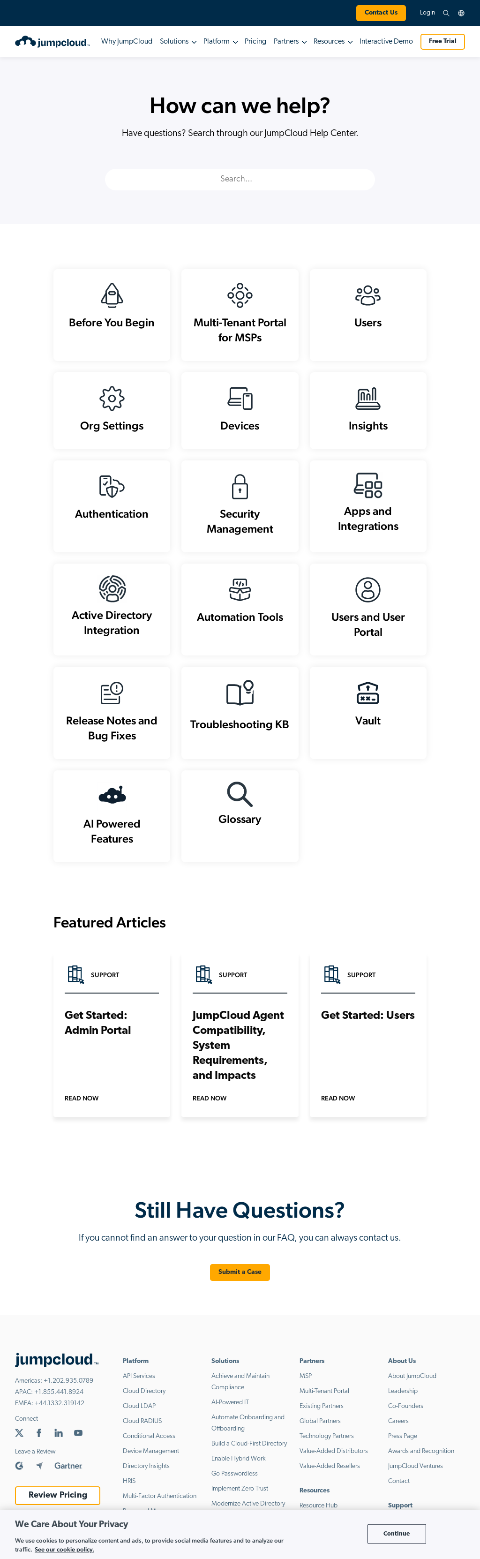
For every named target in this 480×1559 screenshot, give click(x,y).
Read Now (81, 1106)
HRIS (129, 1489)
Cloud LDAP (139, 1414)
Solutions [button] (174, 41)
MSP (306, 1384)
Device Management (151, 1459)
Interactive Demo (386, 41)
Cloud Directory (144, 1399)
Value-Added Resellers (330, 1474)
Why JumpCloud (126, 41)
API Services (139, 1384)
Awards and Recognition (421, 1459)
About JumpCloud (412, 1384)
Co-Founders (405, 1414)
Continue (396, 1534)
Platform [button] (216, 41)
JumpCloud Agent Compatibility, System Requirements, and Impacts (238, 1054)
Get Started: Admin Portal (98, 1031)
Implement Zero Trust (239, 1496)
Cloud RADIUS (142, 1429)
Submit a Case (240, 1280)
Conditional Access (149, 1444)
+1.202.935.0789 (68, 1389)
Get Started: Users (368, 1024)
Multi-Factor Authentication (159, 1504)
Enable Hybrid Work (238, 1466)
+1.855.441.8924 (58, 1400)
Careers (398, 1429)
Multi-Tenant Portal (324, 1399)
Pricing (255, 41)
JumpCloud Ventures (415, 1474)
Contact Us (381, 12)
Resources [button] (329, 41)
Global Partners (320, 1429)
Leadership (403, 1399)
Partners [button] (286, 41)
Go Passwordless (234, 1481)
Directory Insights (146, 1474)
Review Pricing (58, 1503)
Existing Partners (322, 1414)
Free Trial (443, 41)
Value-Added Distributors (334, 1459)
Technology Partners (327, 1444)
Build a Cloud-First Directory (249, 1451)
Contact (399, 1489)
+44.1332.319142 (59, 1411)
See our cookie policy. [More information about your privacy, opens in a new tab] (64, 1549)
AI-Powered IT (230, 1410)
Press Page (402, 1444)
